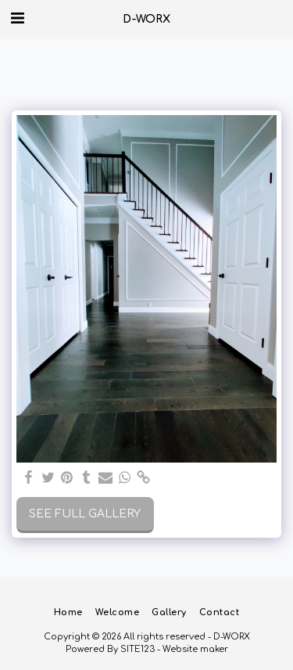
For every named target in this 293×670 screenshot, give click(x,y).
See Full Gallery (85, 514)
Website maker (195, 649)
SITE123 (137, 649)
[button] (17, 18)
